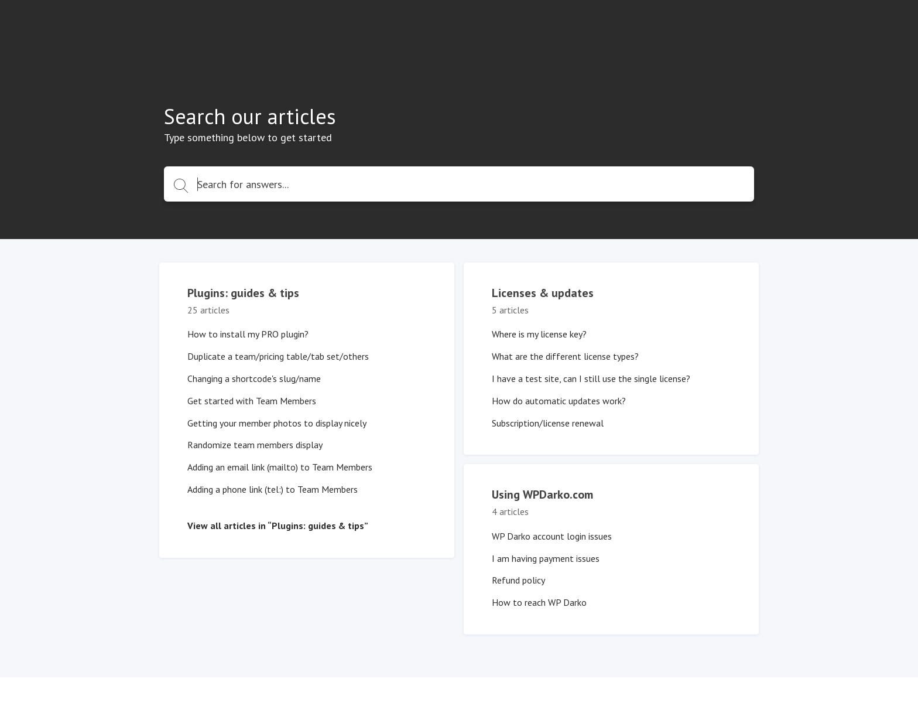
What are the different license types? (565, 356)
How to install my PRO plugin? (248, 334)
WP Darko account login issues (552, 536)
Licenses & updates (543, 293)
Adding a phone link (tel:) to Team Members (272, 489)
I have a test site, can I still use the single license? (591, 378)
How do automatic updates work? (559, 401)
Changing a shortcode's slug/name (254, 378)
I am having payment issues (546, 558)
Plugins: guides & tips (243, 293)
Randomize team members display (255, 445)
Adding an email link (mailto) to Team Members (279, 467)
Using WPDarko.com (542, 494)
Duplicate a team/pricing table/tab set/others (278, 356)
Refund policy (518, 580)
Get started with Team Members (251, 401)
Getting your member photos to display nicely (276, 423)
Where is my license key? (539, 334)
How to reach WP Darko (539, 602)
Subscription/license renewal (548, 423)
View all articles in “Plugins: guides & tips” (277, 525)
